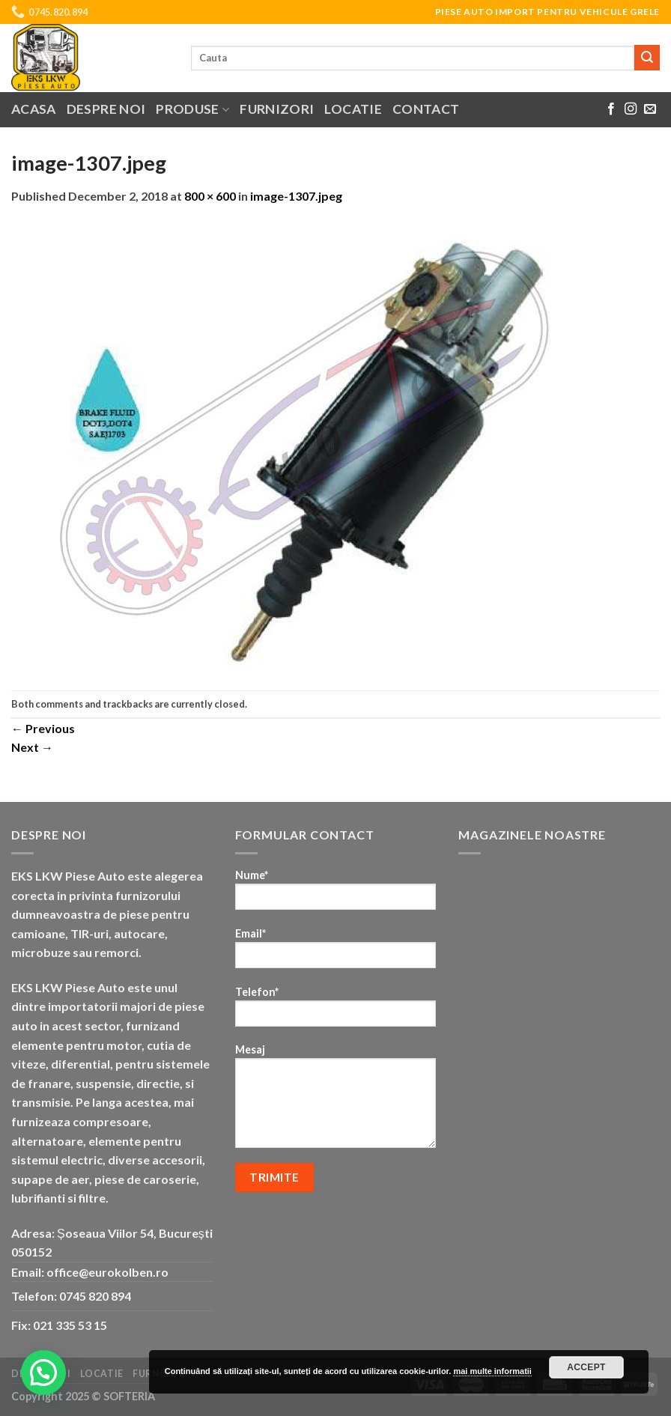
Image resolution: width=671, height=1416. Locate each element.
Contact (425, 109)
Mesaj (336, 1100)
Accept (586, 1367)
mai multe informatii (492, 1371)
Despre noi (106, 109)
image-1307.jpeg (296, 196)
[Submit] (647, 57)
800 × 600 (210, 196)
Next (32, 747)
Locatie (352, 109)
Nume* (336, 894)
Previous (43, 728)
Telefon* (336, 1011)
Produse (192, 109)
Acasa (33, 109)
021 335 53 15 (70, 1325)
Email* (336, 953)
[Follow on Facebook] (611, 109)
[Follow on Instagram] (631, 109)
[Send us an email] (650, 109)
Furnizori (277, 109)
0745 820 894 (95, 1296)
